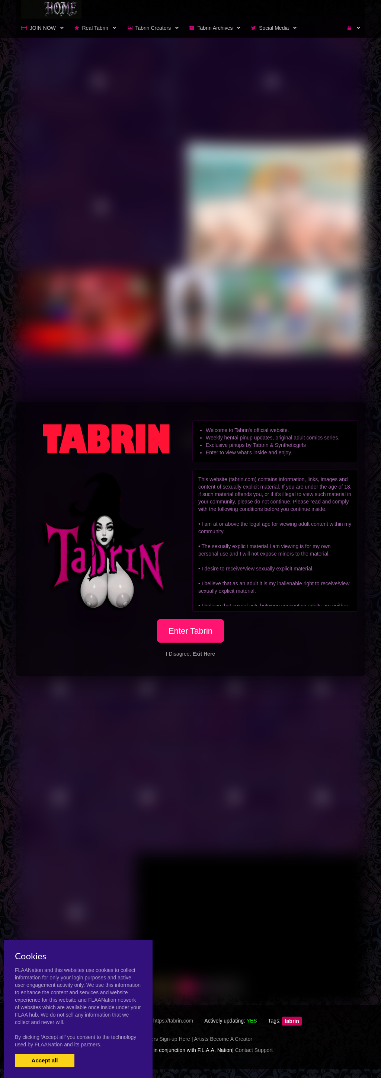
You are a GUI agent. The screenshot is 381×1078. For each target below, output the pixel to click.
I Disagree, (190, 654)
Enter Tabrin (190, 631)
